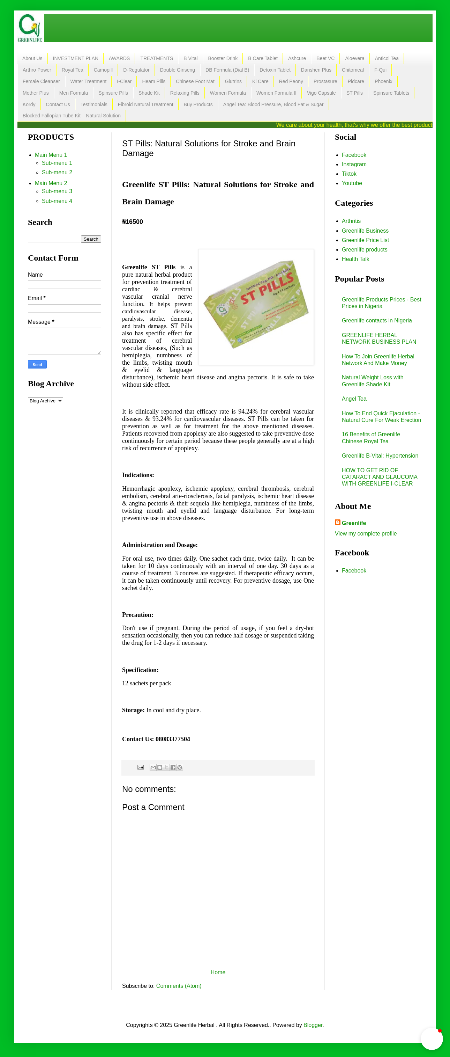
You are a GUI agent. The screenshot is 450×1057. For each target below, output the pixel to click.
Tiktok (349, 174)
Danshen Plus (316, 70)
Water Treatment (88, 81)
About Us (32, 58)
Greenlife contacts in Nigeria (377, 320)
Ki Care (260, 81)
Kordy (29, 104)
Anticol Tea (387, 58)
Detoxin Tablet (275, 70)
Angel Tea (354, 399)
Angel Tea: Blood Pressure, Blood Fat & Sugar (273, 104)
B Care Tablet (263, 58)
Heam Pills (153, 81)
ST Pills (354, 93)
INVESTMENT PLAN (75, 58)
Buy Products (198, 104)
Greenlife (354, 523)
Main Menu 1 (51, 155)
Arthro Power (37, 70)
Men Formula (73, 93)
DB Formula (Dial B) (227, 70)
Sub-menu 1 (57, 163)
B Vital (190, 58)
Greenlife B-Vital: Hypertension (380, 456)
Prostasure (325, 81)
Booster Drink (223, 58)
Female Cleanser (41, 81)
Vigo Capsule (321, 93)
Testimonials (94, 104)
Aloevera (354, 58)
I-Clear (124, 81)
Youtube (352, 183)
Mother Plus (36, 93)
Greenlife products (365, 250)
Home (218, 972)
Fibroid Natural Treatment (145, 104)
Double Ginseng (177, 70)
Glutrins (233, 81)
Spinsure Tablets (391, 93)
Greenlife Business (365, 231)
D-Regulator (136, 70)
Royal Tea (72, 70)
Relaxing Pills (185, 93)
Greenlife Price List (365, 240)
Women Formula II (276, 93)
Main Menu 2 (51, 183)
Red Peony (291, 81)
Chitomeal (353, 70)
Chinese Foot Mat (195, 81)
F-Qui (380, 70)
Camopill (103, 70)
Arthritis (351, 221)
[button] (432, 1039)
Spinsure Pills (113, 93)
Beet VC (325, 58)
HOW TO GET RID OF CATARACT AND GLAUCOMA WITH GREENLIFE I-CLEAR (379, 477)
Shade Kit (149, 93)
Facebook (354, 155)
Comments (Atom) (179, 986)
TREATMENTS (156, 58)
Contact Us (58, 104)
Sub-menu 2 (57, 172)
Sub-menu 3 (57, 191)
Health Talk (355, 259)
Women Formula (228, 93)
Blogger (312, 1025)
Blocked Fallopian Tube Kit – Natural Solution (72, 115)
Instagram (354, 164)
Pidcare (356, 81)
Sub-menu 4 (57, 201)
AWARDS (119, 58)
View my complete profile (366, 534)
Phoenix (383, 81)
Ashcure (297, 58)
